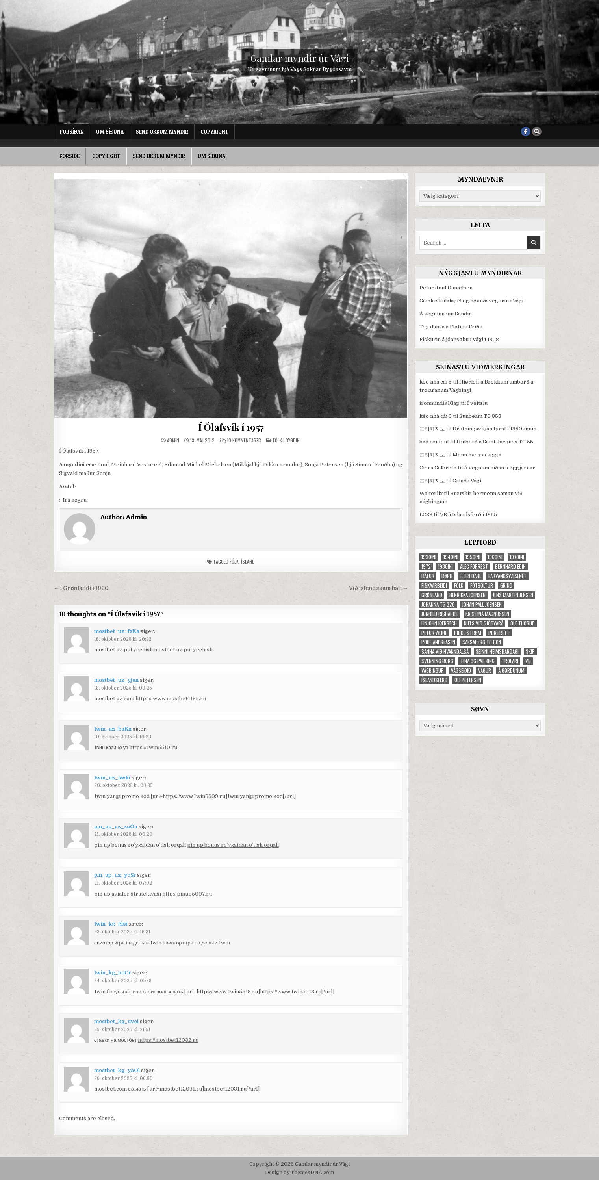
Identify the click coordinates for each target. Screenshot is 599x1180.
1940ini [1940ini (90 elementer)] (450, 557)
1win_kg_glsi (110, 924)
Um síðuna (110, 131)
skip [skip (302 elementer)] (530, 651)
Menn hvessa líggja (476, 455)
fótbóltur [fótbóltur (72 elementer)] (481, 585)
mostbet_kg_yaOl (117, 1070)
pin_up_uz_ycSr (115, 875)
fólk (234, 561)
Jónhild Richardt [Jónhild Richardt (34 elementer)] (439, 614)
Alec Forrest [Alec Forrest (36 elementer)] (474, 566)
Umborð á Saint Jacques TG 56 (494, 442)
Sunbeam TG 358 (480, 416)
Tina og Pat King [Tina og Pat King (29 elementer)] (477, 661)
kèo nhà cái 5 (435, 382)
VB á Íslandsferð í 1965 (468, 515)
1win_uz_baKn (113, 729)
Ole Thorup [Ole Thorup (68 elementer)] (522, 623)
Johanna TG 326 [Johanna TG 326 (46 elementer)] (438, 604)
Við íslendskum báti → (378, 588)
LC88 (425, 515)
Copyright (214, 131)
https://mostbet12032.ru (168, 1040)
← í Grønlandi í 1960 (81, 588)
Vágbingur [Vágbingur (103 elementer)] (432, 670)
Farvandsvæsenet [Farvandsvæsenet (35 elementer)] (507, 576)
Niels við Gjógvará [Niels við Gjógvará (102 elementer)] (483, 623)
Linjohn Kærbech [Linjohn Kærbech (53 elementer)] (439, 623)
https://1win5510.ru (153, 747)
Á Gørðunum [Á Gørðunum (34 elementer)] (511, 670)
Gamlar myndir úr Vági (299, 57)
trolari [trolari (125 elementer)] (510, 661)
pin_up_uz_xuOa (115, 826)
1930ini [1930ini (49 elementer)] (428, 557)
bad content (434, 442)
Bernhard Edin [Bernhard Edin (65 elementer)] (510, 566)
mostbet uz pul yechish (183, 650)
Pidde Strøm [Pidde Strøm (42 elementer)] (467, 632)
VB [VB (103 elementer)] (528, 661)
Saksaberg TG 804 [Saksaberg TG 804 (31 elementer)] (481, 642)
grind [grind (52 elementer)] (506, 585)
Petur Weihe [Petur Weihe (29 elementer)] (434, 632)
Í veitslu (477, 403)
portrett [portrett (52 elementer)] (499, 632)
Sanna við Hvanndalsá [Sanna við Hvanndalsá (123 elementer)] (445, 651)
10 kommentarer (244, 440)
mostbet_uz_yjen (116, 680)
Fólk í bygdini (287, 440)
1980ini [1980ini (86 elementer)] (445, 566)
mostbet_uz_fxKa (116, 631)
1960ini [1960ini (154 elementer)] (495, 557)
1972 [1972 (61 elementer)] (426, 566)
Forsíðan (72, 131)
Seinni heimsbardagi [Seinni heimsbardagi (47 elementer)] (497, 651)
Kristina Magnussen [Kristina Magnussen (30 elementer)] (487, 614)
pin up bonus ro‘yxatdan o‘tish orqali (233, 845)
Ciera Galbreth (437, 468)
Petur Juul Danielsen (446, 288)
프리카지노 (432, 429)
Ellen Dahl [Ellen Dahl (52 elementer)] (470, 576)
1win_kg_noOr (112, 973)
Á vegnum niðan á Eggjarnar (499, 468)
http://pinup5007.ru (187, 894)
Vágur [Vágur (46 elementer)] (484, 670)
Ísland (248, 561)
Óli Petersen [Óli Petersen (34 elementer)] (467, 680)
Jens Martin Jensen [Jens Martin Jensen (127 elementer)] (513, 595)
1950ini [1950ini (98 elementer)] (472, 557)
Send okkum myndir (162, 131)
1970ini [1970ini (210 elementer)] (517, 557)
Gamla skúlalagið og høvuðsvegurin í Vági (471, 301)
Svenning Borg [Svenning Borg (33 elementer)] (437, 661)
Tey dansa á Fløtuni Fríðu (450, 327)
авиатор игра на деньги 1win (196, 943)
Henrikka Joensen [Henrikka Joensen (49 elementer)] (467, 595)
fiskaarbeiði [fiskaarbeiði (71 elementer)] (434, 585)
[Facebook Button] (525, 131)
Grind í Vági (466, 481)
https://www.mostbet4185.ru (170, 698)
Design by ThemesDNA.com (299, 1172)
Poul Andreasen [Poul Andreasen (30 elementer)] (438, 642)
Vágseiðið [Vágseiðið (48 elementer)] (461, 670)
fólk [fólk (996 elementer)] (458, 585)
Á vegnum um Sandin (445, 314)
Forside (69, 156)
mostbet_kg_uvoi (116, 1021)
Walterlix (431, 493)
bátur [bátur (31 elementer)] (427, 576)
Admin (173, 440)
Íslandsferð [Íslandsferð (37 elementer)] (434, 680)
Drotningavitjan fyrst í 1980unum (494, 429)
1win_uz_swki (112, 778)
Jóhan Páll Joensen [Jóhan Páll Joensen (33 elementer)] (482, 604)
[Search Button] (537, 131)
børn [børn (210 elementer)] (446, 576)
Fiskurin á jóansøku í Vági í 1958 (459, 339)
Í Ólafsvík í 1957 (231, 427)
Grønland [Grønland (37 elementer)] (431, 595)
